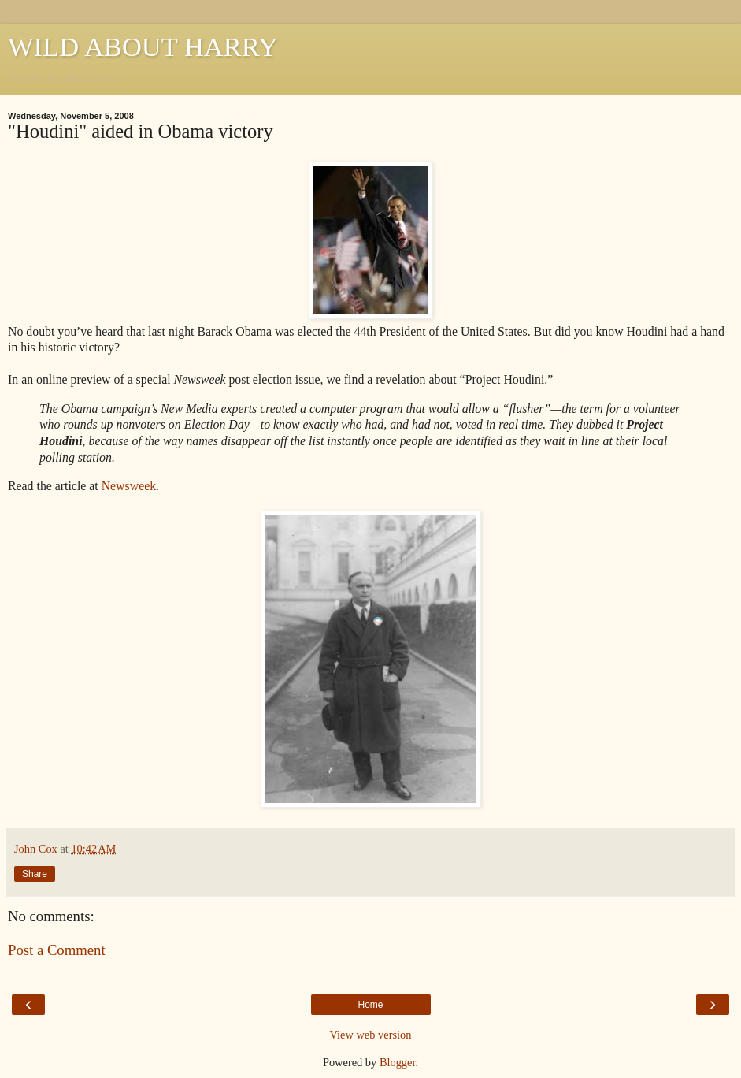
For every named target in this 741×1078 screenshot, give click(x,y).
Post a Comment (57, 950)
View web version (371, 1034)
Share (34, 873)
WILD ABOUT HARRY (143, 46)
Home (370, 1004)
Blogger (398, 1062)
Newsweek (129, 486)
